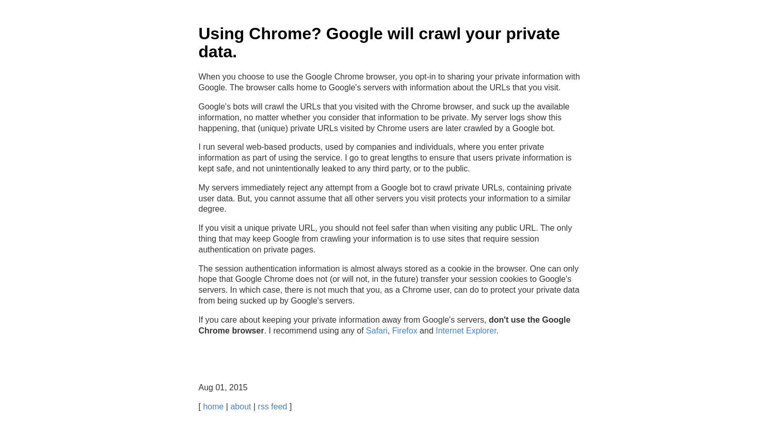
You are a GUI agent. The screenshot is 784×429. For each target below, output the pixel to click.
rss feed (272, 406)
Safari (377, 330)
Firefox (405, 330)
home (213, 406)
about (240, 406)
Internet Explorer (466, 330)
